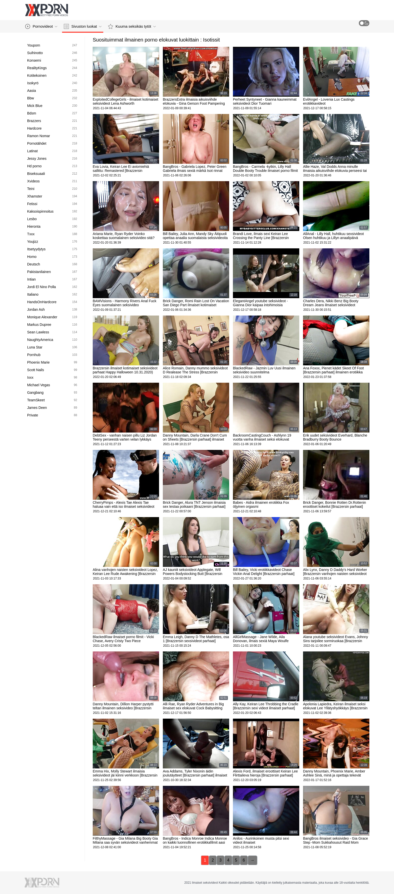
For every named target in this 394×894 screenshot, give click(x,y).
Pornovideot (41, 26)
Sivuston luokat (83, 26)
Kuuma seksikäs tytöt (132, 26)
